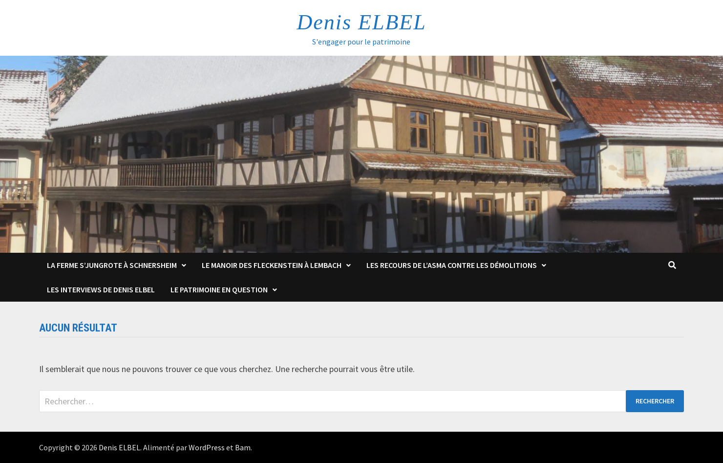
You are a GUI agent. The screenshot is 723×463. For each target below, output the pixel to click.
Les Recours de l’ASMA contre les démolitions (451, 265)
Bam (243, 447)
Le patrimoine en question (219, 289)
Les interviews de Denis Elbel (101, 289)
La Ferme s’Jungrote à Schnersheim (112, 265)
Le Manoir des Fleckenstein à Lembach (271, 265)
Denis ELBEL (361, 22)
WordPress (207, 447)
